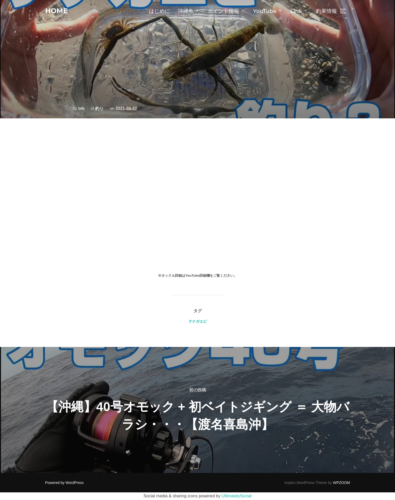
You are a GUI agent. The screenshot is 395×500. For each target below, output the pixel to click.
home (56, 11)
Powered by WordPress (64, 483)
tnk (81, 108)
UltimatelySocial (237, 496)
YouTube (268, 11)
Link (299, 11)
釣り (99, 108)
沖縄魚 (189, 11)
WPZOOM (341, 483)
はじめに (159, 11)
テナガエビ (197, 321)
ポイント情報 (226, 11)
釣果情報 (326, 11)
